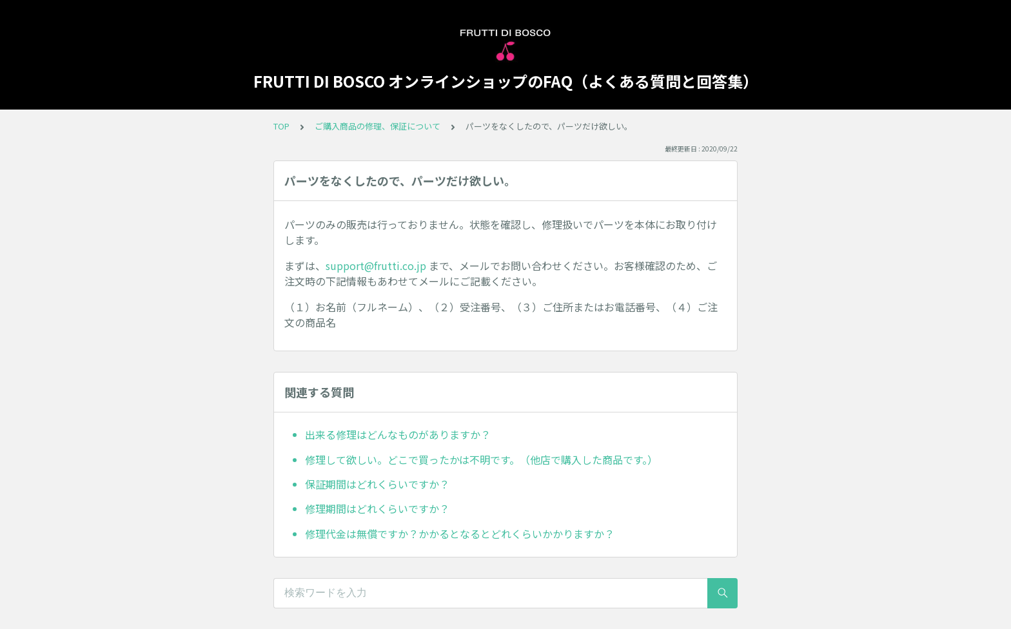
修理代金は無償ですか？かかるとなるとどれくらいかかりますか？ (459, 533)
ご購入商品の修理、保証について (377, 126)
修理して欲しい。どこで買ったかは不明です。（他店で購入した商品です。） (481, 459)
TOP (281, 126)
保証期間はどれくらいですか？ (377, 484)
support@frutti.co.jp (376, 265)
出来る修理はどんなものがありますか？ (398, 434)
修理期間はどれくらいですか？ (377, 508)
